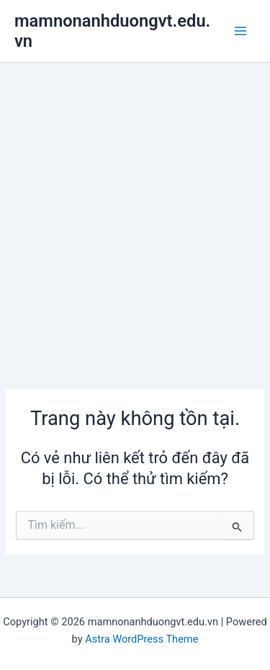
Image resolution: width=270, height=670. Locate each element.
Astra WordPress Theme (141, 639)
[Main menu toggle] (240, 31)
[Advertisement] (135, 205)
